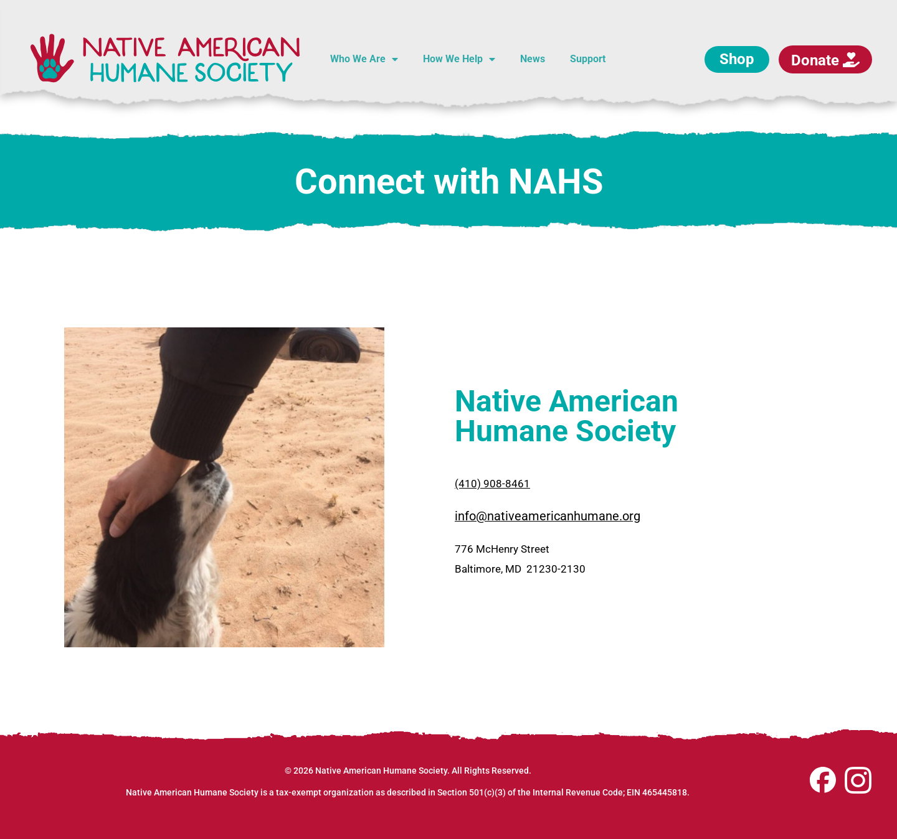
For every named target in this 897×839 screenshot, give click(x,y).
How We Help (459, 59)
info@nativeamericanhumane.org (547, 516)
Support (587, 59)
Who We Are (364, 59)
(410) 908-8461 (492, 483)
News (532, 59)
